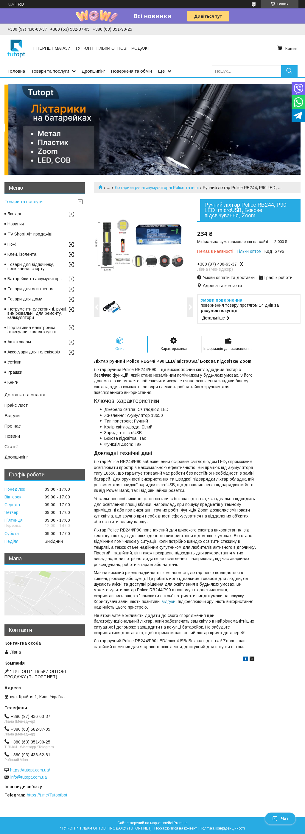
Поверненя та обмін (131, 71)
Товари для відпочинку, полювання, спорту (30, 266)
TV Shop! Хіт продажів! (29, 234)
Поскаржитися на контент (175, 828)
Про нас (12, 425)
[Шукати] (289, 71)
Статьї (11, 446)
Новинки (15, 224)
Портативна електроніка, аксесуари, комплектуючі (32, 329)
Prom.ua (181, 823)
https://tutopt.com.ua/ (30, 770)
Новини (12, 436)
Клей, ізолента (21, 254)
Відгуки (12, 415)
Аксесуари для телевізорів (33, 352)
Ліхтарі (14, 213)
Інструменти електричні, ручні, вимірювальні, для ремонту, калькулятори (37, 313)
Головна (16, 71)
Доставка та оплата (24, 394)
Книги (12, 382)
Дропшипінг (93, 71)
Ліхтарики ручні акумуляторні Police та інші (157, 187)
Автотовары (19, 341)
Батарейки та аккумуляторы (35, 278)
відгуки (168, 601)
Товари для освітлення (30, 288)
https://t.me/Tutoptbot (47, 795)
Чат (280, 818)
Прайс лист (16, 405)
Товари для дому (24, 299)
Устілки (14, 362)
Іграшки (14, 372)
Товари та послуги (50, 71)
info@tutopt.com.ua (28, 777)
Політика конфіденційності (222, 828)
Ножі (11, 244)
